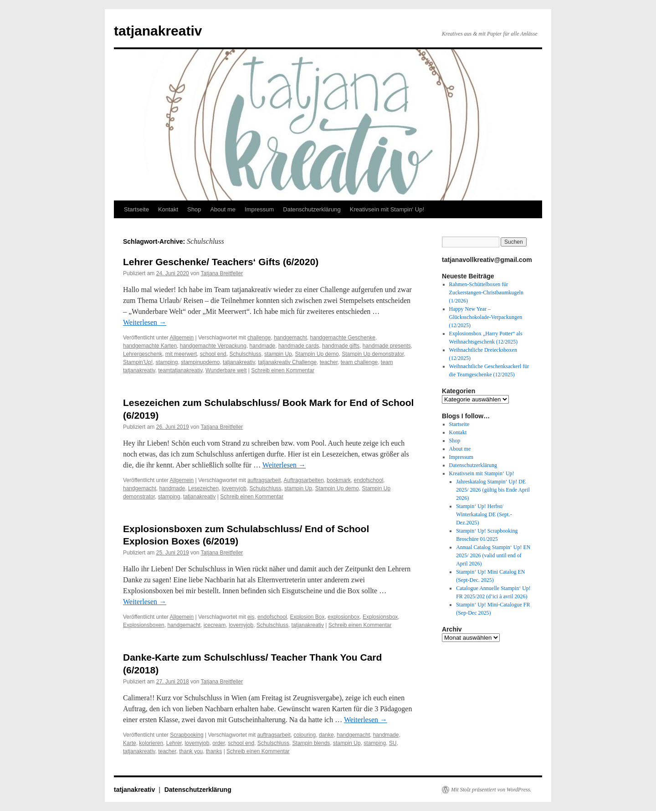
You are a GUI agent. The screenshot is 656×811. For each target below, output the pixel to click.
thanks (214, 751)
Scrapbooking (186, 735)
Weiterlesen (144, 322)
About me (223, 209)
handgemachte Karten (150, 346)
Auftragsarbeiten (304, 480)
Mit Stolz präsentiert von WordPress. (491, 789)
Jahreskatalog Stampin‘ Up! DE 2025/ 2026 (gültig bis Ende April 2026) (493, 489)
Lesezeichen (203, 488)
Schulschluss (245, 354)
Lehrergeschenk (142, 354)
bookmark (339, 480)
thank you (191, 751)
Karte (129, 743)
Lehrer (174, 743)
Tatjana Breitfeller (222, 273)
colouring (305, 735)
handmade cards (298, 346)
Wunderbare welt (226, 370)
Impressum (259, 209)
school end (213, 354)
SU (393, 743)
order (218, 743)
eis (250, 617)
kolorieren (151, 743)
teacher (329, 362)
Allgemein (182, 337)
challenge (259, 337)
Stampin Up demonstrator (373, 354)
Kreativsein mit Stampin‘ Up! (387, 209)
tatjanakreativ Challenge (287, 362)
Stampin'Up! (138, 362)
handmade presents (387, 346)
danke (326, 735)
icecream (215, 625)
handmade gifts (340, 346)
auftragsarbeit (264, 480)
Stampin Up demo (317, 354)
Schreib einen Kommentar (282, 370)
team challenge (359, 362)
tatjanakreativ (158, 30)
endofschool (369, 480)
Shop (194, 209)
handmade (263, 346)
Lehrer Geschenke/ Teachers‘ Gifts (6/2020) (220, 262)
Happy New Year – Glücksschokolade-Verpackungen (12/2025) (486, 317)
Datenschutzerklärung (311, 209)
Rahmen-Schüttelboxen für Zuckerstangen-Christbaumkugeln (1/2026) (486, 292)
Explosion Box (307, 617)
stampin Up (278, 354)
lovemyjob (234, 488)
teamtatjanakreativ (180, 370)
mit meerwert (181, 354)
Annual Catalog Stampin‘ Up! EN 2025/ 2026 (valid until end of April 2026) (493, 555)
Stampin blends (311, 743)
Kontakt (168, 209)
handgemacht (290, 337)
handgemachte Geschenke (342, 337)
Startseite (136, 209)
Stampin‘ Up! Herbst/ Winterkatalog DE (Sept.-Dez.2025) (484, 514)
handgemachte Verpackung (213, 346)
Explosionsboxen (143, 625)
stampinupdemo (200, 362)
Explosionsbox (380, 617)
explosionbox (343, 617)
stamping (167, 362)
